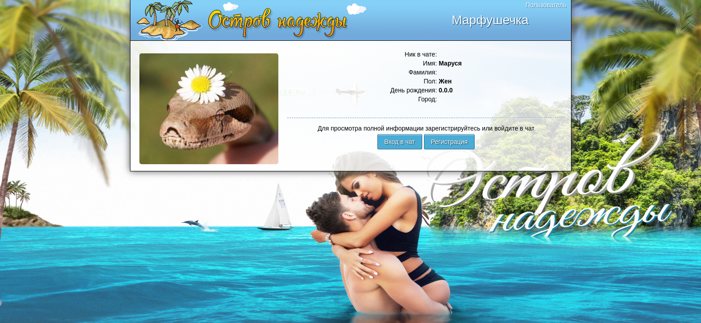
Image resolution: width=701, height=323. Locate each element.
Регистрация (449, 141)
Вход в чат (400, 141)
